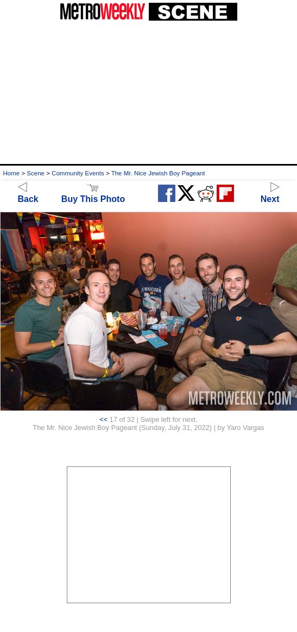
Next (270, 194)
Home (11, 173)
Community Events (78, 173)
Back (28, 194)
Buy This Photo (93, 194)
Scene (36, 173)
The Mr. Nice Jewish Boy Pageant (158, 173)
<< (103, 419)
